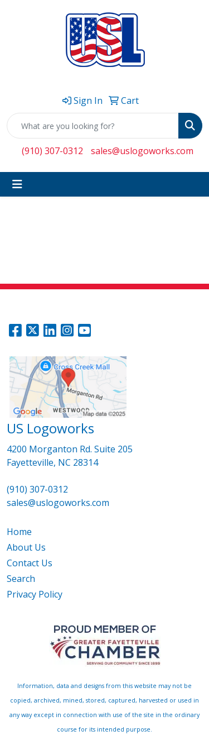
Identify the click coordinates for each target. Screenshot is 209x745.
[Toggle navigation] (17, 184)
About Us (26, 547)
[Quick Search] (93, 126)
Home (19, 532)
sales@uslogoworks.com (142, 151)
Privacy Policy (34, 594)
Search (21, 578)
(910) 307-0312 (52, 151)
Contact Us (29, 563)
